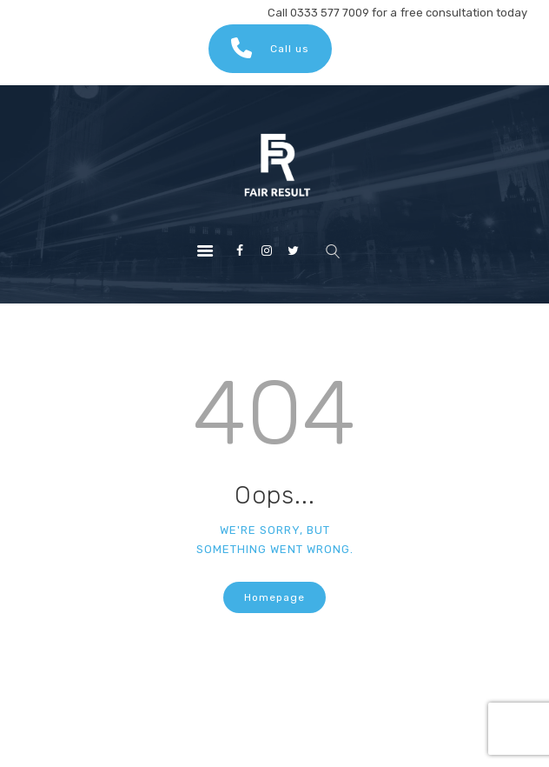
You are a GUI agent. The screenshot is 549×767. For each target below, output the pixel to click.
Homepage (274, 597)
